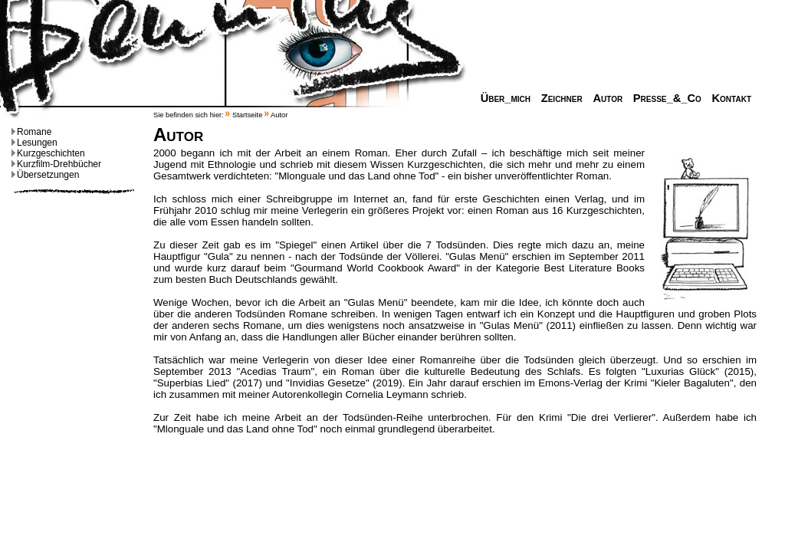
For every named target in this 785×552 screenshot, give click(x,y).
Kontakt (727, 98)
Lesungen (34, 142)
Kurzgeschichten (48, 153)
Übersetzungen (45, 174)
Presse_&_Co (663, 98)
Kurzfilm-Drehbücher (56, 164)
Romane (31, 132)
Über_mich (501, 98)
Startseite (247, 115)
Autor (603, 98)
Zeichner (558, 98)
